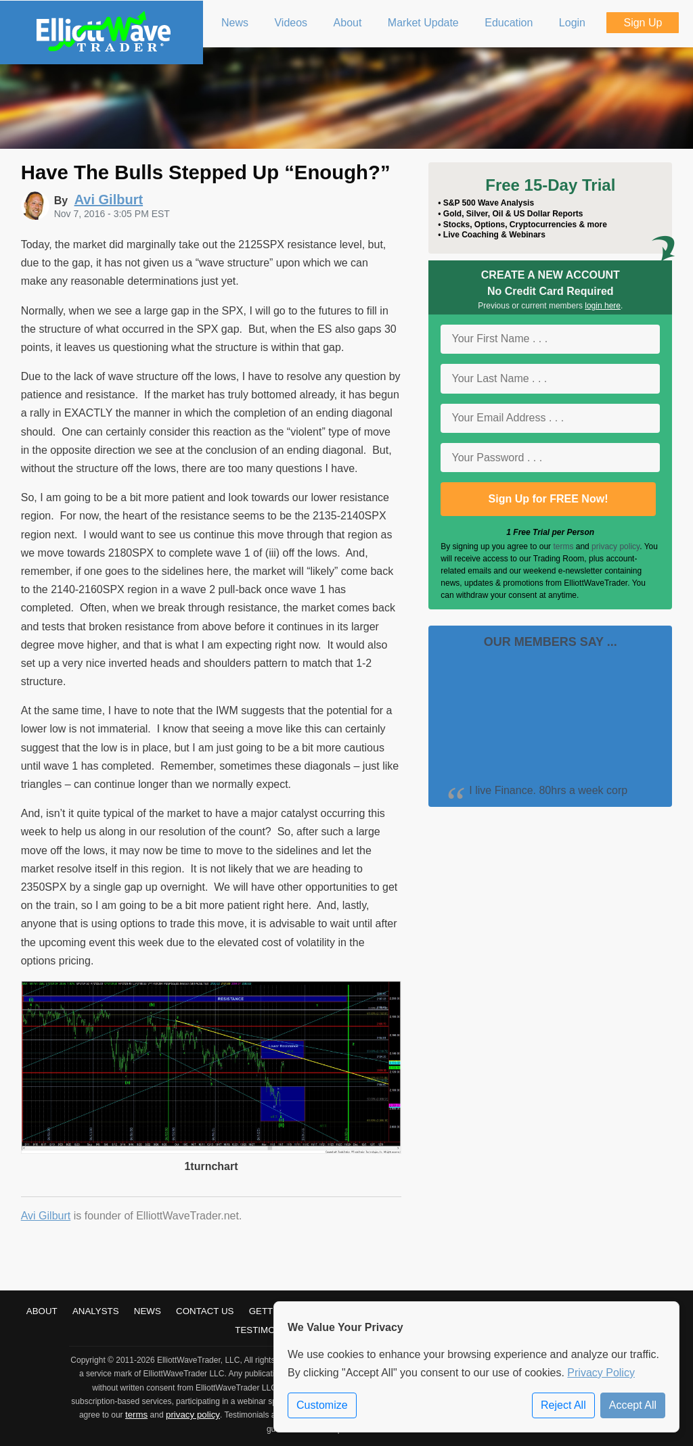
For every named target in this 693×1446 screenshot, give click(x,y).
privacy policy (615, 546)
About (42, 1311)
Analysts (95, 1311)
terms (563, 546)
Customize (322, 1405)
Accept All (632, 1405)
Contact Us (204, 1311)
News (147, 1311)
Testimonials (268, 1330)
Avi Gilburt (46, 1215)
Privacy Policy (601, 1372)
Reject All (563, 1405)
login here (603, 305)
